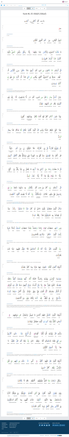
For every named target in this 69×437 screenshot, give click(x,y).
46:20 (3, 390)
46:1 (2, 25)
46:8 (2, 145)
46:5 (2, 94)
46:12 (3, 225)
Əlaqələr (4, 425)
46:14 (3, 264)
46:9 (2, 166)
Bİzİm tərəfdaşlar (13, 424)
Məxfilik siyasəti (47, 435)
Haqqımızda (4, 423)
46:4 (2, 67)
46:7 (2, 127)
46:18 (3, 358)
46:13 (3, 246)
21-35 (36, 8)
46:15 (3, 276)
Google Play (56, 425)
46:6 (2, 113)
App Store (62, 425)
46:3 (2, 49)
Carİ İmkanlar (4, 424)
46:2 (2, 37)
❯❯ (44, 8)
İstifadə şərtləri (42, 435)
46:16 (3, 312)
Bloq (3, 428)
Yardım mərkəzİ (12, 427)
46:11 (3, 206)
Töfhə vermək (4, 427)
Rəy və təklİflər (12, 425)
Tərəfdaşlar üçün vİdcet (14, 423)
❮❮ (24, 8)
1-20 (32, 8)
